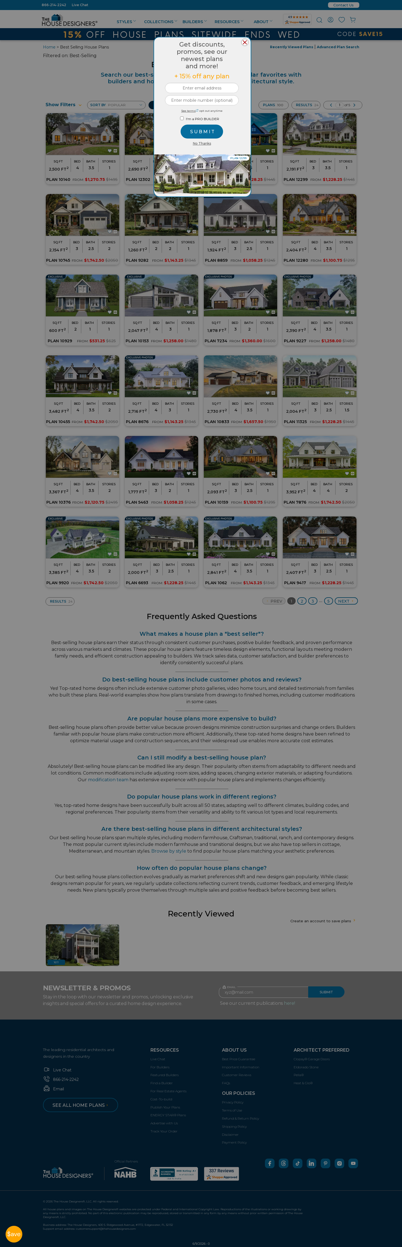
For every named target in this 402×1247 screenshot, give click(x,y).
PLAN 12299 (238, 158)
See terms (189, 111)
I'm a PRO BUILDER (202, 119)
